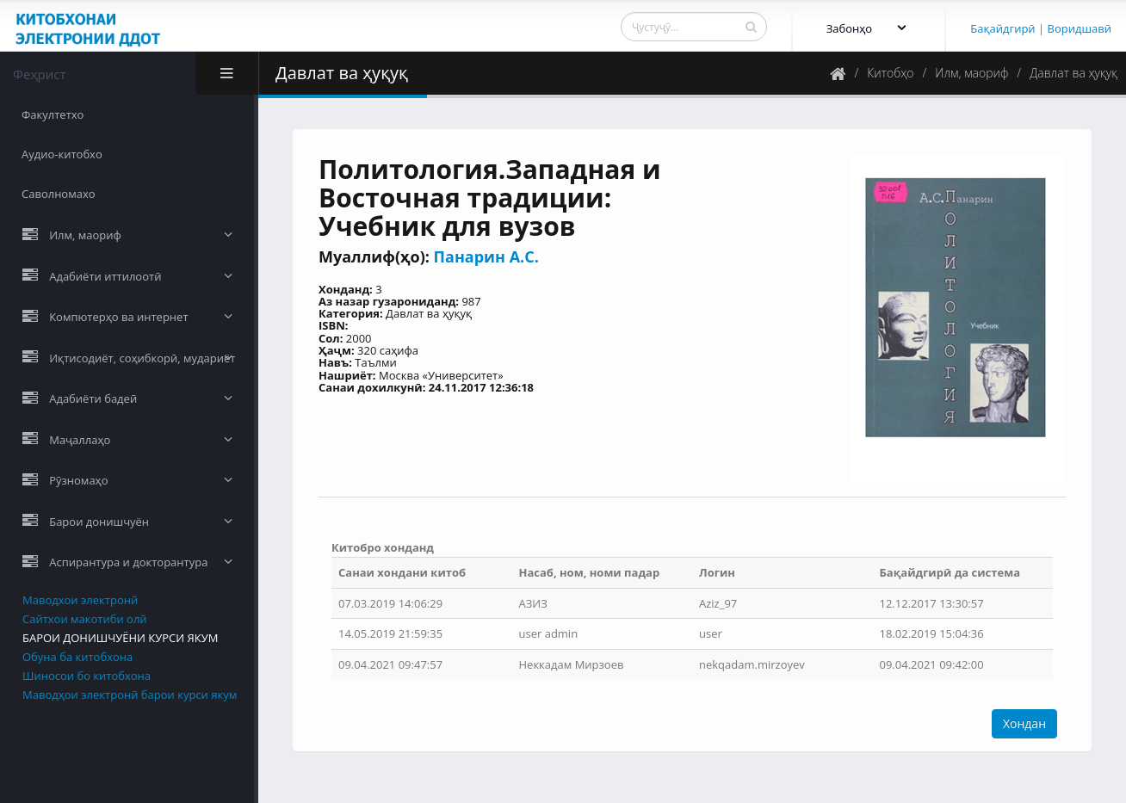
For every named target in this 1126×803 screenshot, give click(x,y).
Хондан (1024, 723)
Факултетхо (53, 114)
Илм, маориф (971, 73)
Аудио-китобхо (62, 154)
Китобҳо (890, 73)
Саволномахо (59, 193)
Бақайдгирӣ (1002, 28)
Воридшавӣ (1079, 28)
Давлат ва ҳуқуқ (1073, 73)
